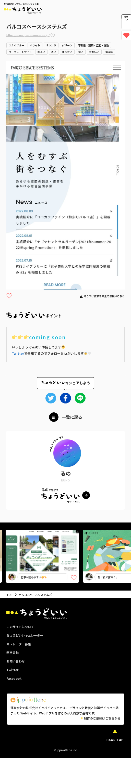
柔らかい (67, 52)
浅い (53, 52)
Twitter (18, 353)
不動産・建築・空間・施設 (93, 45)
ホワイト (35, 45)
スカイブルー (16, 45)
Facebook (13, 678)
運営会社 (12, 652)
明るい (41, 52)
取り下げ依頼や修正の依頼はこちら (104, 296)
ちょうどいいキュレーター (24, 635)
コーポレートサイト (20, 52)
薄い (80, 52)
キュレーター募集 (18, 644)
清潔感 (109, 52)
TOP (9, 595)
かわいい (94, 52)
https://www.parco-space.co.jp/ (28, 35)
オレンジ (51, 45)
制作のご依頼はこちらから (101, 718)
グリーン (67, 45)
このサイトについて (20, 626)
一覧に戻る (72, 417)
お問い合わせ (15, 661)
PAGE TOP (114, 740)
